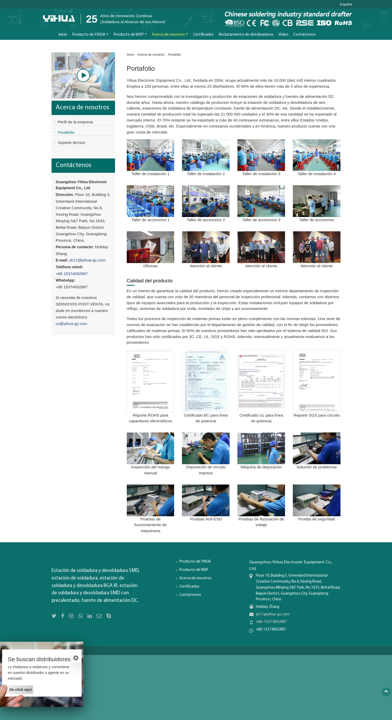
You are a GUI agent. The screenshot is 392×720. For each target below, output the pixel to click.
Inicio (62, 35)
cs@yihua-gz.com (71, 323)
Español (346, 4)
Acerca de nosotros (150, 54)
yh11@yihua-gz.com (87, 260)
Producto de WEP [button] (128, 35)
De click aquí (20, 689)
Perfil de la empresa (75, 122)
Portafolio (66, 132)
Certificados (203, 35)
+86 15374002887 (72, 273)
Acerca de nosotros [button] (168, 35)
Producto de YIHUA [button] (88, 35)
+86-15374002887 (271, 622)
